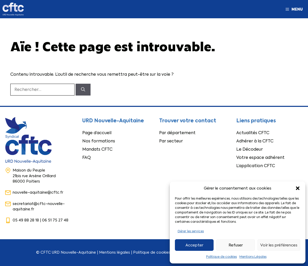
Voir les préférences (278, 245)
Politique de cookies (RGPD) (159, 252)
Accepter (194, 245)
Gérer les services (190, 231)
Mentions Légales (252, 257)
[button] (297, 188)
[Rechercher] (83, 90)
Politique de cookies (221, 257)
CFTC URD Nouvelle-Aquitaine (68, 252)
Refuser (236, 245)
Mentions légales (114, 252)
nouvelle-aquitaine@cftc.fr (38, 192)
